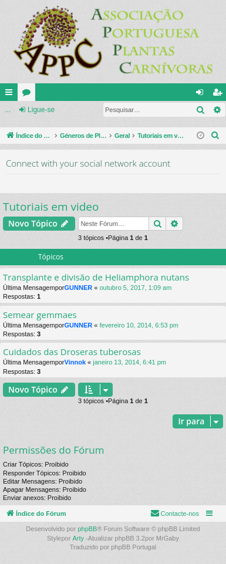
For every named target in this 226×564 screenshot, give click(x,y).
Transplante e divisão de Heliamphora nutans (96, 277)
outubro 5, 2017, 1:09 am (135, 287)
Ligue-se (41, 110)
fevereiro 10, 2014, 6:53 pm (138, 325)
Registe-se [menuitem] (220, 94)
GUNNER (79, 287)
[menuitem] (215, 135)
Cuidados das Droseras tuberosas (72, 351)
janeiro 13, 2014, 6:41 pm (129, 362)
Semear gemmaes (40, 314)
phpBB (87, 528)
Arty (78, 538)
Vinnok (75, 362)
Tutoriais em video (51, 206)
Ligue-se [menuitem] (202, 94)
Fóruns (28, 94)
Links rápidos (11, 94)
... (8, 110)
